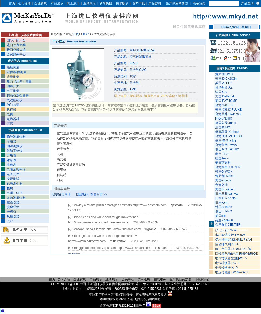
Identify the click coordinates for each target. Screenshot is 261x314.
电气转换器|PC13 (227, 263)
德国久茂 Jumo (225, 123)
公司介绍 (24, 3)
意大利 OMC (224, 74)
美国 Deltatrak (225, 96)
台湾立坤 (221, 185)
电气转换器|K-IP (226, 267)
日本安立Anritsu (226, 198)
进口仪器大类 (16, 50)
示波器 (11, 141)
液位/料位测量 (16, 72)
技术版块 (122, 3)
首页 (12, 3)
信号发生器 (14, 183)
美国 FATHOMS (226, 101)
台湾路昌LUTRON (227, 167)
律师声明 (154, 299)
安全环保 (13, 207)
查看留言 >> (98, 194)
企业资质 (40, 3)
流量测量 (13, 77)
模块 (10, 188)
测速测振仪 (14, 146)
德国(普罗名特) (225, 140)
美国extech (223, 180)
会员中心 (128, 279)
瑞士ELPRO (224, 211)
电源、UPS (15, 193)
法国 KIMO (222, 127)
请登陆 (183, 96)
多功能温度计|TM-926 (230, 235)
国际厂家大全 (16, 40)
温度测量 (13, 67)
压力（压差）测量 (19, 81)
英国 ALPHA (224, 83)
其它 (10, 123)
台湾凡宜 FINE (225, 105)
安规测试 (13, 179)
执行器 (11, 109)
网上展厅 (73, 3)
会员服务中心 (16, 54)
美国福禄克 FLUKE (228, 109)
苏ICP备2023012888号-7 (127, 305)
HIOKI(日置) (223, 118)
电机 (10, 114)
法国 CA (221, 92)
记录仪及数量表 (18, 95)
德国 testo (222, 158)
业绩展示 (89, 3)
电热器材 (13, 119)
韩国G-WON (224, 171)
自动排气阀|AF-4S (227, 244)
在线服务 (160, 279)
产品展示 (57, 3)
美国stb (221, 216)
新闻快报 (106, 3)
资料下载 (138, 3)
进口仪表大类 (16, 45)
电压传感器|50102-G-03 (231, 272)
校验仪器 (13, 202)
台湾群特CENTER (228, 225)
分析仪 (11, 211)
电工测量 (13, 91)
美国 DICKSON (226, 78)
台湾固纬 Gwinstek (228, 114)
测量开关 (13, 86)
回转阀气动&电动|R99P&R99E (236, 253)
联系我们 (199, 3)
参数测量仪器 (16, 197)
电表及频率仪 (16, 169)
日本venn (222, 202)
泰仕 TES (221, 154)
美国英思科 (223, 163)
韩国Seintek (224, 207)
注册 (67, 194)
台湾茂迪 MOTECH (228, 136)
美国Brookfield (225, 189)
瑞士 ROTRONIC (227, 149)
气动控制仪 (14, 100)
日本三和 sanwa (226, 194)
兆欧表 (11, 165)
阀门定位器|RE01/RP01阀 (233, 249)
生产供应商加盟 (177, 3)
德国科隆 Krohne (227, 132)
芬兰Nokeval (224, 220)
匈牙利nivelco (225, 176)
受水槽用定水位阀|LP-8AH (233, 239)
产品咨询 (154, 3)
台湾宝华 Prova (226, 145)
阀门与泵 (13, 105)
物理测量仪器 (16, 137)
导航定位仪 (14, 151)
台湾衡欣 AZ (224, 87)
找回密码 (82, 194)
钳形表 (11, 160)
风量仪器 (13, 216)
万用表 (11, 155)
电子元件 (13, 174)
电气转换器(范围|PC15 (231, 258)
